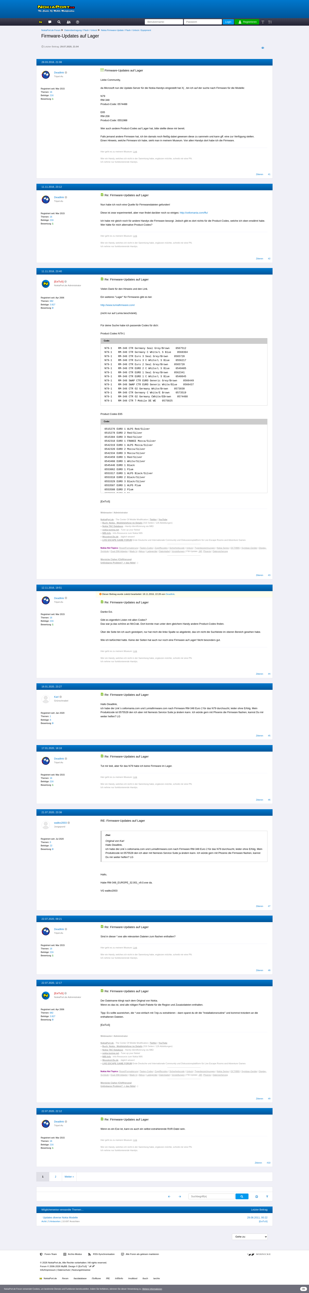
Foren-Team (48, 1254)
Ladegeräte (151, 551)
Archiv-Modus (72, 1254)
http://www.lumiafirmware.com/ (118, 305)
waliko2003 (60, 822)
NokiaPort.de (48, 1278)
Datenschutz (64, 1270)
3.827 (52, 304)
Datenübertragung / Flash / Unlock (80, 30)
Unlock (189, 548)
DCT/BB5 (235, 548)
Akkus (142, 551)
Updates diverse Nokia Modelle (60, 1217)
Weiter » (69, 1176)
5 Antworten (54, 1221)
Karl (56, 696)
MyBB (64, 1266)
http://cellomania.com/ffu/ (194, 212)
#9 (269, 1098)
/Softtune (96, 1278)
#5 (269, 735)
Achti (44, 1221)
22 (51, 845)
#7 (269, 906)
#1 (269, 174)
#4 (269, 674)
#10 (268, 1163)
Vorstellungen (178, 551)
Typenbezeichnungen (205, 548)
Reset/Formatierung (128, 548)
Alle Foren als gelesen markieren (140, 1254)
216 (51, 95)
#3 (269, 575)
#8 (269, 970)
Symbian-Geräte (249, 548)
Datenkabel (164, 551)
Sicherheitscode (177, 548)
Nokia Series (223, 548)
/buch (145, 1278)
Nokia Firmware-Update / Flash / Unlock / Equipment (126, 30)
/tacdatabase (80, 1278)
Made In (133, 551)
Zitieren (259, 174)
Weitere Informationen (152, 1289)
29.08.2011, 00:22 (257, 1217)
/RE (108, 1278)
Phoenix (207, 551)
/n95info (119, 1278)
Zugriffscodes (161, 548)
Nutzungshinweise (81, 1270)
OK (303, 1289)
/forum (65, 1278)
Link (135, 151)
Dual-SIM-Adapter (119, 551)
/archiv (156, 1278)
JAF (200, 551)
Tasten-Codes (146, 548)
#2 (269, 258)
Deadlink (59, 72)
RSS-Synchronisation (101, 1254)
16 (51, 92)
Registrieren (248, 21)
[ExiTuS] (263, 1221)
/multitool (132, 1278)
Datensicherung (220, 551)
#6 (269, 800)
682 (51, 301)
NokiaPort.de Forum (50, 30)
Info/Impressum (48, 1270)
